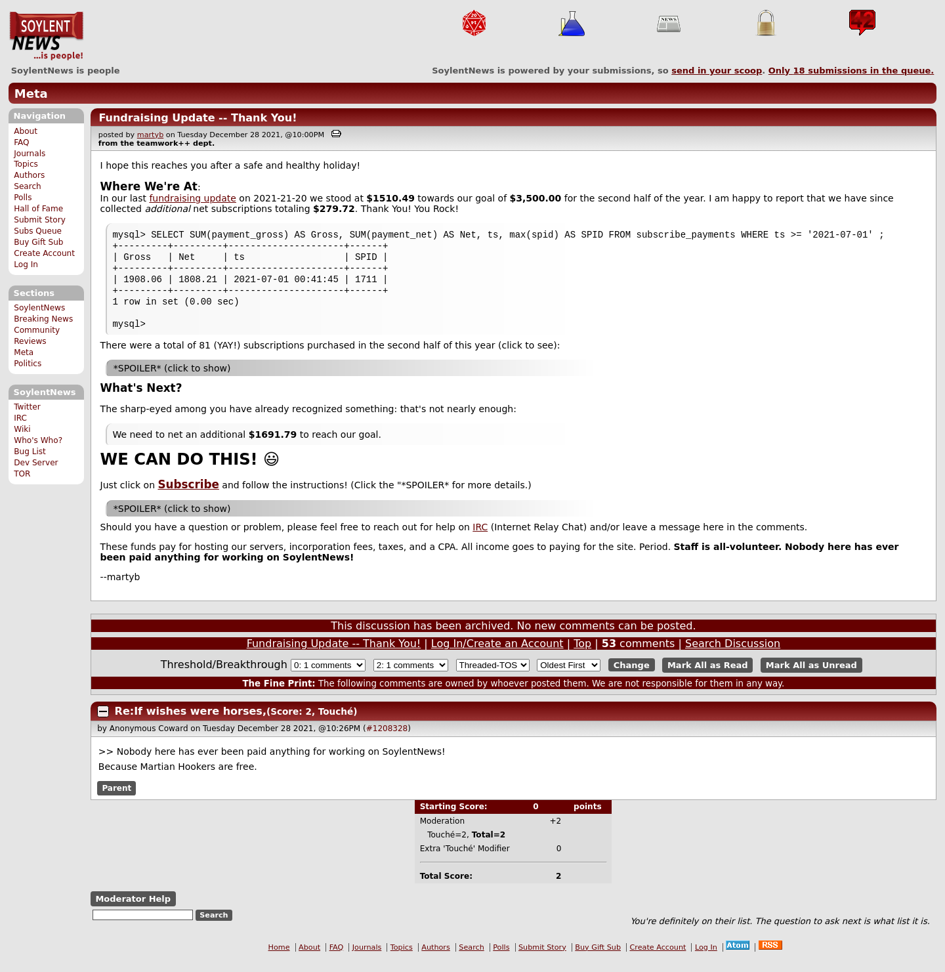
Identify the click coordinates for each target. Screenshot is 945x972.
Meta (31, 93)
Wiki (22, 429)
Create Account (44, 253)
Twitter (27, 407)
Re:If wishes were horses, (190, 723)
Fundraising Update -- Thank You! (197, 118)
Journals (29, 153)
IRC (20, 418)
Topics (26, 164)
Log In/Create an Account (497, 655)
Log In (26, 264)
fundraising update (192, 198)
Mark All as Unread (811, 677)
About (25, 131)
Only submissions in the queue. (851, 70)
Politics (27, 363)
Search (27, 186)
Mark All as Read (707, 677)
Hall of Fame (38, 208)
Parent (116, 800)
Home (279, 959)
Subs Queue (38, 231)
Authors (29, 175)
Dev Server (36, 462)
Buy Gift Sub (38, 242)
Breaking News (43, 319)
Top (582, 655)
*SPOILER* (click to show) (172, 380)
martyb (150, 135)
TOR (22, 473)
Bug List (30, 451)
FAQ (21, 142)
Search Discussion (732, 655)
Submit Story (40, 219)
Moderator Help (133, 911)
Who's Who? (38, 440)
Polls (23, 197)
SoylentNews (46, 36)
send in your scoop (716, 70)
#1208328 (387, 740)
